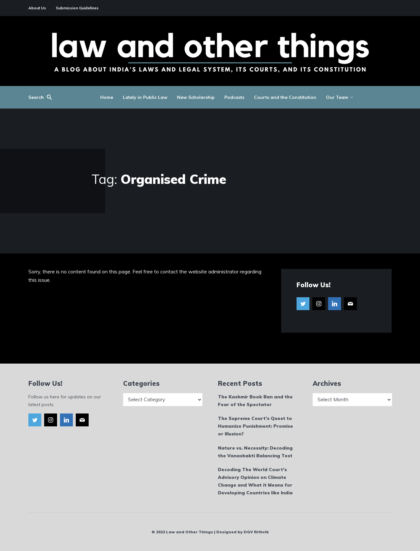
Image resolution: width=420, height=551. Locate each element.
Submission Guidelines (77, 7)
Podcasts (234, 97)
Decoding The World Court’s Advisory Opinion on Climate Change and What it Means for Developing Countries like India (255, 481)
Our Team (337, 97)
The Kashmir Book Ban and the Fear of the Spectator (255, 400)
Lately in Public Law (145, 97)
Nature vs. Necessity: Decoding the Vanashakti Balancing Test (255, 452)
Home (106, 97)
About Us (37, 7)
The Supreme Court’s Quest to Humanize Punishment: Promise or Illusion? (255, 426)
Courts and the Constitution (285, 97)
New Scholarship (196, 97)
